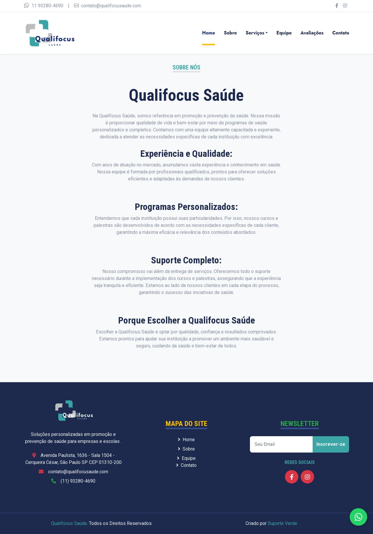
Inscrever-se (330, 444)
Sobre (230, 32)
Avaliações (311, 32)
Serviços (255, 32)
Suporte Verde (282, 523)
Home (208, 32)
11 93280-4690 (43, 5)
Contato (340, 32)
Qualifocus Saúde (69, 523)
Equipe (284, 32)
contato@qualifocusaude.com (107, 5)
